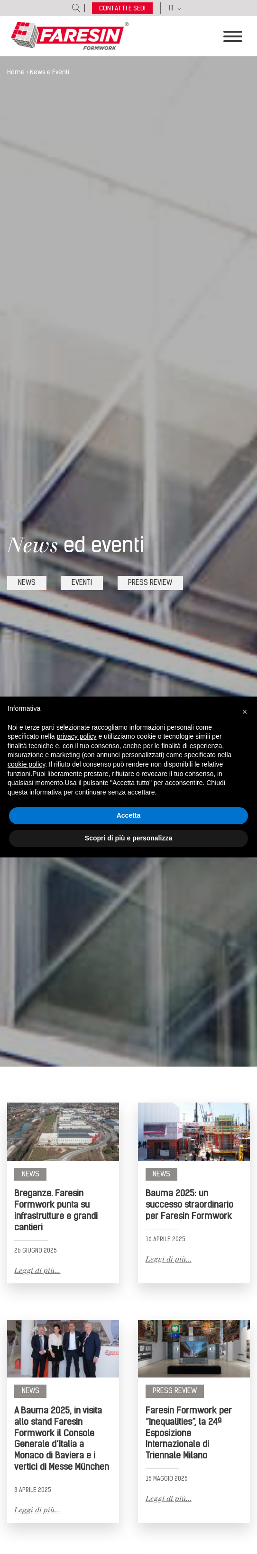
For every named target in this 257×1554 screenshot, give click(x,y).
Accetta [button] (129, 815)
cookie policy (26, 764)
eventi (82, 582)
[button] (244, 711)
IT (171, 8)
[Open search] (76, 8)
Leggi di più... (37, 1270)
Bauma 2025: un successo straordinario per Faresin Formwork (189, 1204)
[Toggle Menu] (232, 36)
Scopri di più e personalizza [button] (128, 838)
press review (150, 582)
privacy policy (77, 736)
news (27, 582)
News (30, 1174)
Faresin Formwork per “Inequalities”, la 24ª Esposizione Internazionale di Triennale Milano (189, 1433)
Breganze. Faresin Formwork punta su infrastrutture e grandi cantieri (56, 1210)
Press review (175, 1390)
